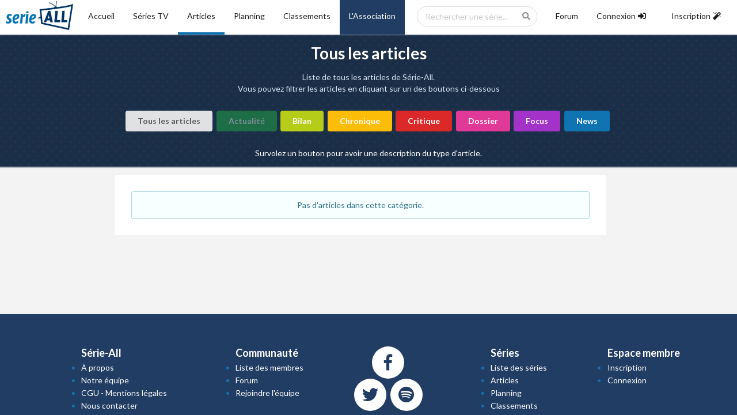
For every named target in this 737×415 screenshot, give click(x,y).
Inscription (627, 367)
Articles (201, 16)
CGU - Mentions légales (124, 393)
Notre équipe (105, 380)
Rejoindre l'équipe (267, 393)
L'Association (372, 16)
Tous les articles (169, 121)
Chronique (360, 121)
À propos (97, 367)
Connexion (627, 380)
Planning (249, 16)
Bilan (301, 121)
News (587, 121)
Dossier (483, 121)
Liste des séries (519, 367)
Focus (537, 121)
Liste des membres (269, 367)
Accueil (101, 16)
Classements (306, 16)
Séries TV (151, 16)
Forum (567, 16)
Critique (424, 121)
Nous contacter (109, 405)
